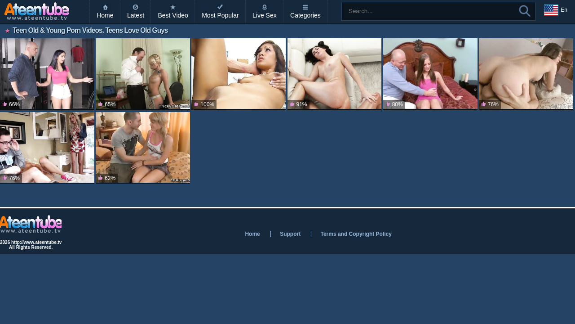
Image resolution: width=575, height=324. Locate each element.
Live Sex (264, 15)
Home (105, 15)
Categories (305, 15)
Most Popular (220, 15)
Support (290, 234)
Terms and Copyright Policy (355, 234)
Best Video (173, 15)
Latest (135, 15)
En (555, 10)
